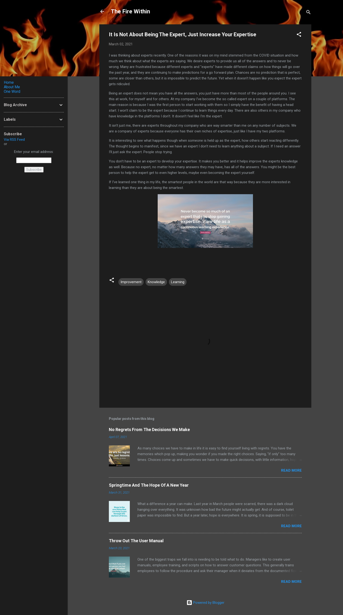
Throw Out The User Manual (136, 540)
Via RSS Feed (14, 139)
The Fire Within (130, 11)
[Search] (308, 13)
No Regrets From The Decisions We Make (149, 429)
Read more (291, 470)
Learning (177, 282)
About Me (12, 87)
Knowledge (156, 282)
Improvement (131, 282)
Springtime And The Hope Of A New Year (149, 485)
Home (9, 82)
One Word (12, 91)
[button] (299, 35)
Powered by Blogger (205, 602)
